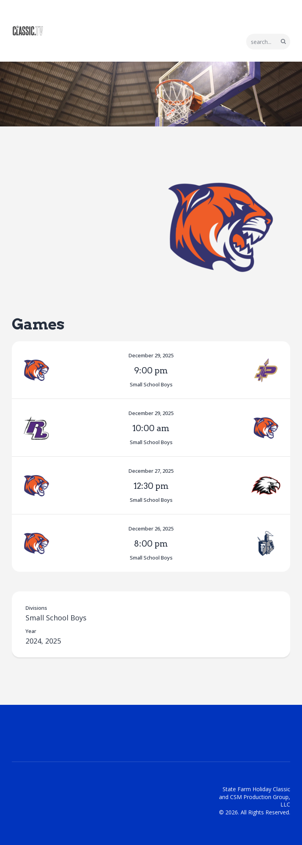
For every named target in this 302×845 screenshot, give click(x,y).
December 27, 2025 (151, 470)
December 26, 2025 (151, 528)
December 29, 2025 (151, 355)
